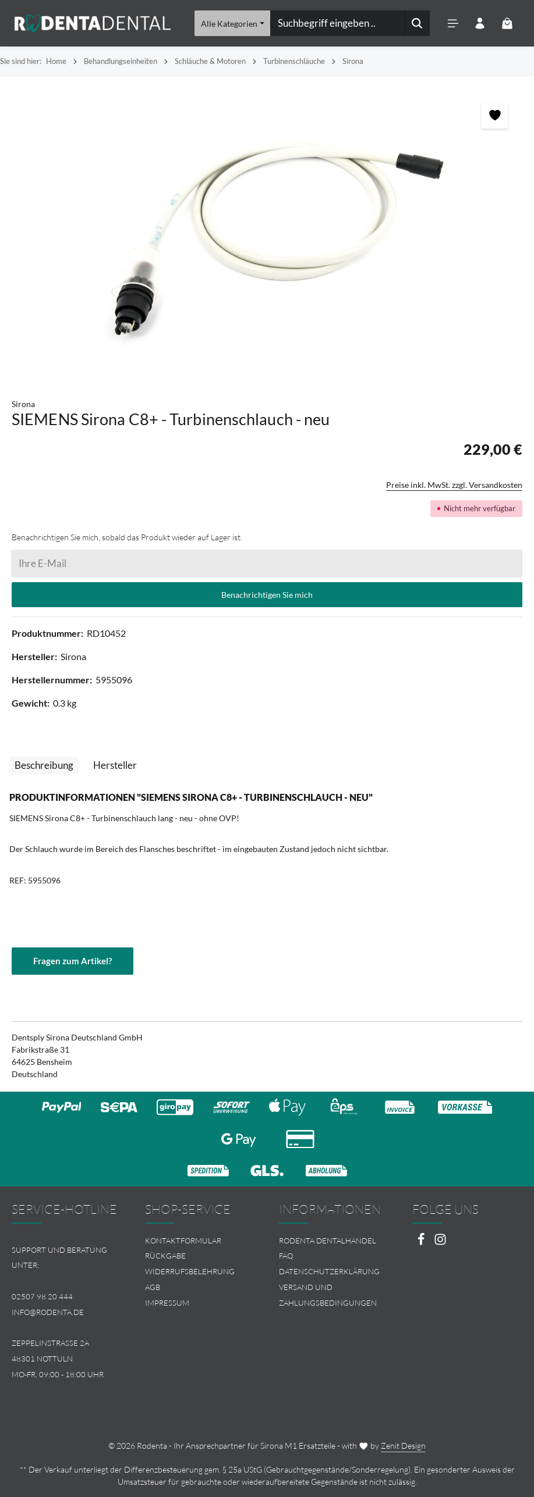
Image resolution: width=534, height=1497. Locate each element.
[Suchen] (416, 23)
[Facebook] (422, 1243)
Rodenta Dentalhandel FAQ (327, 1248)
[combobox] (337, 23)
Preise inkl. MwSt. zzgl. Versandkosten (454, 485)
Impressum (167, 1302)
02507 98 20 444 (42, 1296)
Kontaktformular (183, 1240)
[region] (267, 231)
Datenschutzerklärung (329, 1271)
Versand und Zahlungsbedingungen (328, 1294)
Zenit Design (403, 1445)
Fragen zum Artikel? (74, 961)
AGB (152, 1287)
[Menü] (452, 23)
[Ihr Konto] (479, 23)
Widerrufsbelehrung (190, 1271)
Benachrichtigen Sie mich (267, 595)
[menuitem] (200, 1241)
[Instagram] (440, 1243)
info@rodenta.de (48, 1312)
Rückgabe (165, 1256)
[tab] (44, 765)
